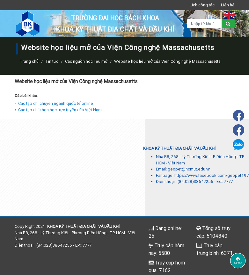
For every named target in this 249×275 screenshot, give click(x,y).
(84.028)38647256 (195, 181)
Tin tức (51, 61)
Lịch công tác (202, 5)
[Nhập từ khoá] (204, 23)
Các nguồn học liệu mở (86, 61)
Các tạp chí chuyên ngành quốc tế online (54, 103)
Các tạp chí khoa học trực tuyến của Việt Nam (58, 109)
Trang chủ (29, 61)
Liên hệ (228, 5)
